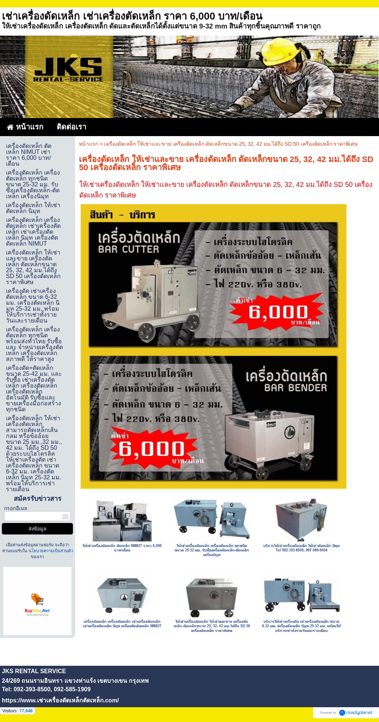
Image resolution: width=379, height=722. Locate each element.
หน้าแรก (88, 144)
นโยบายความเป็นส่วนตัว (50, 551)
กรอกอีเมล (15, 508)
